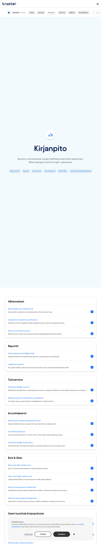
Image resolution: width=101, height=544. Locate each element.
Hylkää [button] (43, 534)
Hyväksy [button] (61, 534)
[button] (74, 534)
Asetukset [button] (28, 534)
